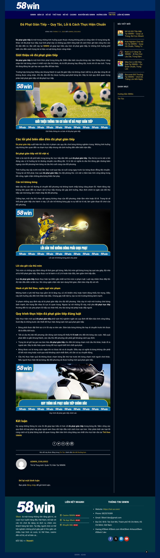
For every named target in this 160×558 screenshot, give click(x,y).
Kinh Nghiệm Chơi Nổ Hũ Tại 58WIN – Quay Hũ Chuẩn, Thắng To (134, 44)
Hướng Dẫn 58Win (125, 94)
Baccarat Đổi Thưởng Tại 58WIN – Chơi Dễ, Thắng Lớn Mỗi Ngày (134, 76)
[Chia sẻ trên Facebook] (54, 444)
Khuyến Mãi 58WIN (86, 15)
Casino (73, 15)
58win (18, 517)
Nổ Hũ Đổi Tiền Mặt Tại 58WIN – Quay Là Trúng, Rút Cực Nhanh (134, 33)
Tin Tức (112, 15)
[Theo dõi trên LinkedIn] (121, 538)
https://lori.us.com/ (111, 509)
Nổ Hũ (65, 15)
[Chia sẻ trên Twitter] (59, 444)
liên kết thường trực (79, 452)
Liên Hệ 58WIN (123, 15)
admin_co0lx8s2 (74, 31)
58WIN (33, 15)
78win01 (30, 541)
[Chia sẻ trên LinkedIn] (72, 444)
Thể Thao (56, 15)
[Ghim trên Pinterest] (68, 444)
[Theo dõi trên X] (115, 538)
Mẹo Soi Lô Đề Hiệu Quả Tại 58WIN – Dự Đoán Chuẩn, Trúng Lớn (133, 65)
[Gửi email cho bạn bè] (63, 444)
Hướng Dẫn (102, 15)
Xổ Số (48, 15)
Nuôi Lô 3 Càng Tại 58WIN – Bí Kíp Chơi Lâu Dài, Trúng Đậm (133, 54)
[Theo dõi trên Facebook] (110, 538)
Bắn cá (40, 15)
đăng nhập (31, 485)
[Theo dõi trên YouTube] (126, 538)
